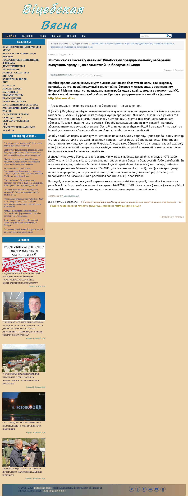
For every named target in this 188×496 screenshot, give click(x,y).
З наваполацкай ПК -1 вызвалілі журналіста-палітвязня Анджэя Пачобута (22, 471)
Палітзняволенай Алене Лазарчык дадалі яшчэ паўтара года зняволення (23, 230)
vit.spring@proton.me (54, 490)
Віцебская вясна (42, 487)
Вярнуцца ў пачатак (172, 216)
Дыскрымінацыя (71, 196)
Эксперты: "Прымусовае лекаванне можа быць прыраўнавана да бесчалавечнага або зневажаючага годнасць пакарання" (23, 152)
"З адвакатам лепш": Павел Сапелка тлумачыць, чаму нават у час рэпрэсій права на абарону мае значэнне (22, 161)
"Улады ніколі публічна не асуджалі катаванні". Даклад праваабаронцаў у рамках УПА (21, 192)
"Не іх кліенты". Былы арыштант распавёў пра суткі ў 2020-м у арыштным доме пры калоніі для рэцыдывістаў (23, 183)
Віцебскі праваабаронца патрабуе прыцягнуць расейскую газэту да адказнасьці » (95, 206)
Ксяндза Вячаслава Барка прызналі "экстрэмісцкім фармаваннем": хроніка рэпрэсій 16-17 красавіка (22, 213)
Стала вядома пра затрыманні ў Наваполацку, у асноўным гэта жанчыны (22, 425)
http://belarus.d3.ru (61, 98)
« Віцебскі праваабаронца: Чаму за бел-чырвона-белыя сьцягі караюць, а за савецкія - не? (131, 202)
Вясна (58, 25)
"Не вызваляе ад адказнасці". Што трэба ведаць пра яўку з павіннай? (23, 144)
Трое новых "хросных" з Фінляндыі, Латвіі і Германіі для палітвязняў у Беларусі (21, 222)
